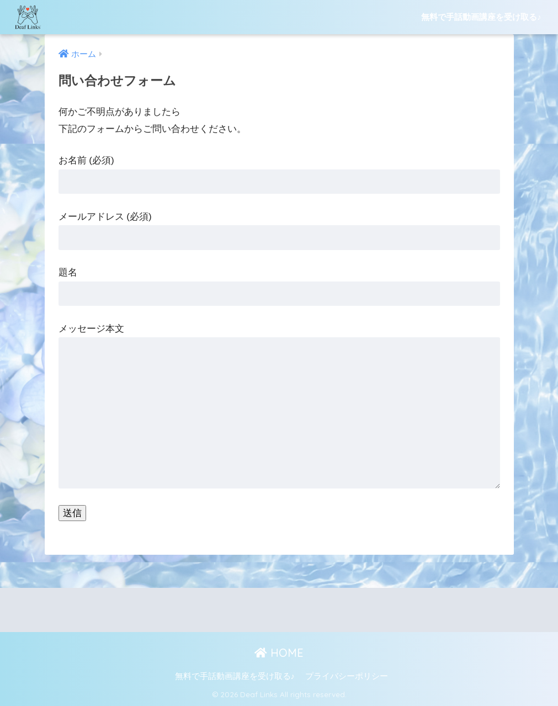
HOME (279, 653)
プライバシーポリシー (346, 676)
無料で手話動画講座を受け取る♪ (481, 17)
